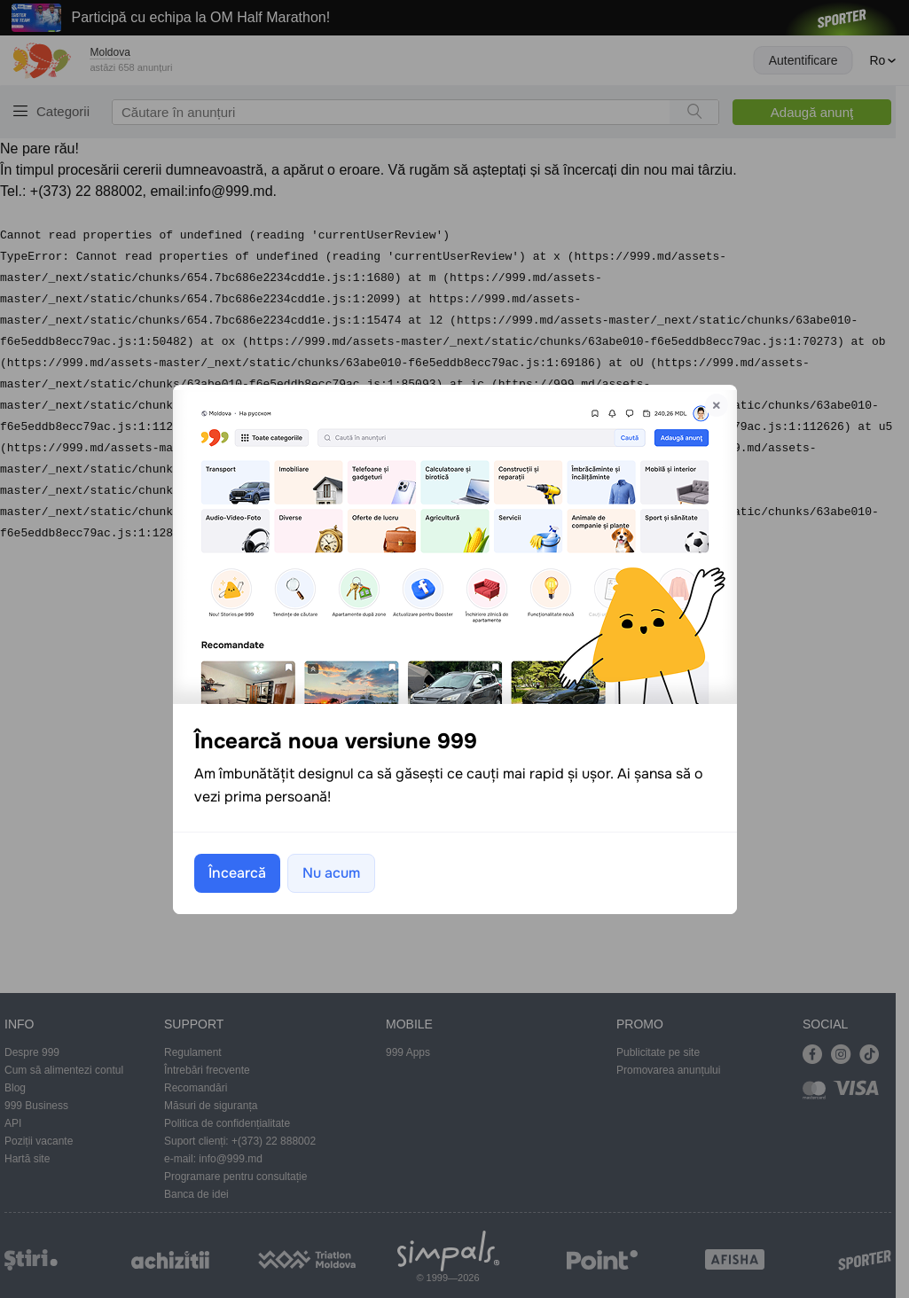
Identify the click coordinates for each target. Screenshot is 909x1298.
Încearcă (237, 873)
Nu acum (331, 873)
